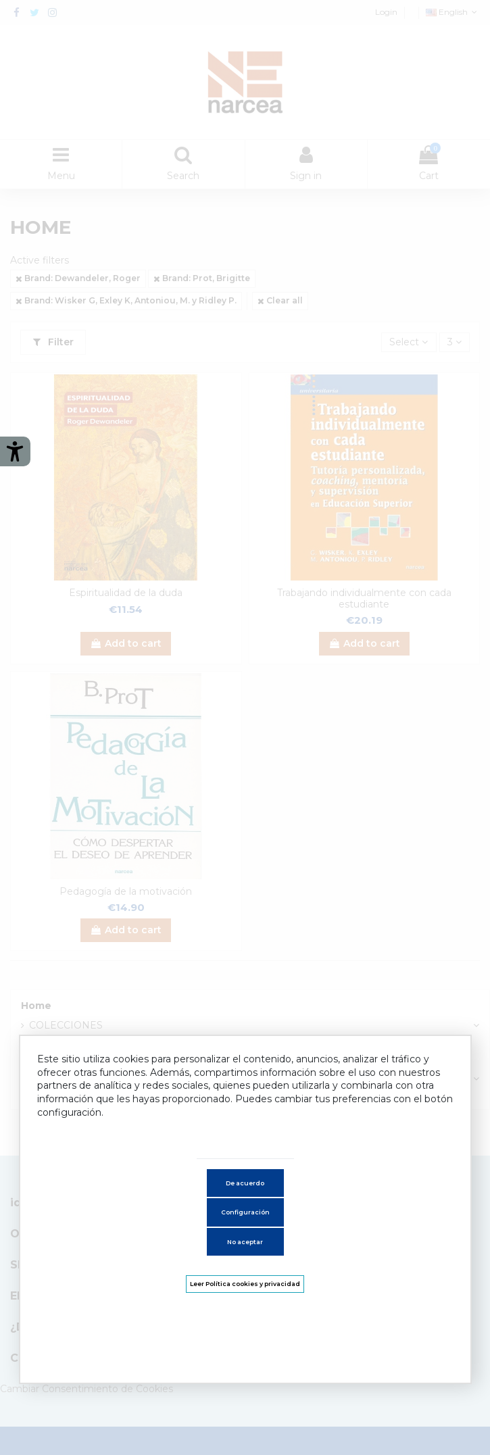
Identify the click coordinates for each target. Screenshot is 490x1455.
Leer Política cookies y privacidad (245, 1283)
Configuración (245, 1212)
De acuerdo (245, 1183)
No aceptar (245, 1242)
